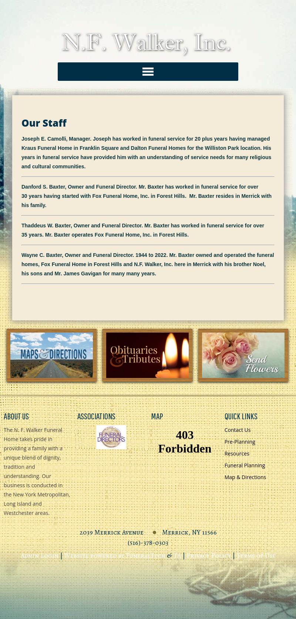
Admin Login (39, 555)
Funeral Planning (245, 465)
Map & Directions (245, 477)
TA (177, 555)
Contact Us (238, 429)
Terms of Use (256, 555)
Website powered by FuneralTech (114, 555)
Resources (237, 453)
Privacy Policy (208, 555)
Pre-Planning (240, 441)
